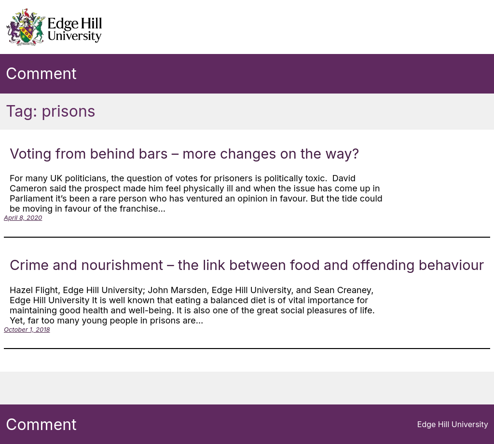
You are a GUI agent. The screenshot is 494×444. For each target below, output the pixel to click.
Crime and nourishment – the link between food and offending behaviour (247, 264)
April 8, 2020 (23, 217)
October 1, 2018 (27, 329)
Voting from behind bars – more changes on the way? (184, 153)
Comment (41, 73)
